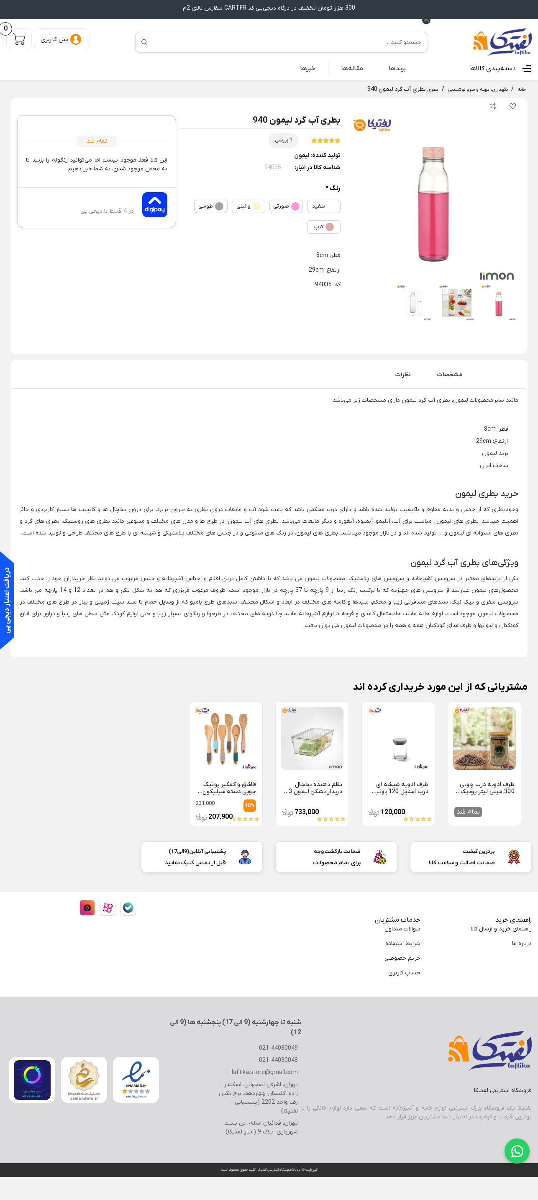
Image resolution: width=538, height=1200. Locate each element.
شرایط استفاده (401, 943)
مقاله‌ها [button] (354, 68)
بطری (497, 509)
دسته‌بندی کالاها (494, 68)
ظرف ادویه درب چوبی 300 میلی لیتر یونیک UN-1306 (485, 788)
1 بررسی (283, 140)
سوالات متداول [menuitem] (402, 928)
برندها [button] (398, 68)
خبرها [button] (310, 68)
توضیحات (501, 374)
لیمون (306, 155)
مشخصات (452, 374)
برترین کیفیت (479, 851)
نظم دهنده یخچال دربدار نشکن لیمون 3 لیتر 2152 (315, 788)
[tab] (501, 374)
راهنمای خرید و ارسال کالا (500, 928)
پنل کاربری (55, 39)
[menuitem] (397, 68)
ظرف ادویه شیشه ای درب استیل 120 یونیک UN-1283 (401, 788)
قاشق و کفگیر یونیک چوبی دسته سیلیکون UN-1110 (229, 788)
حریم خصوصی (402, 958)
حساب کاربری (403, 972)
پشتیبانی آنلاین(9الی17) (199, 851)
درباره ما (521, 943)
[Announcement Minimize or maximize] (426, 19)
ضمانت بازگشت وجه (337, 851)
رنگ (335, 188)
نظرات (405, 374)
